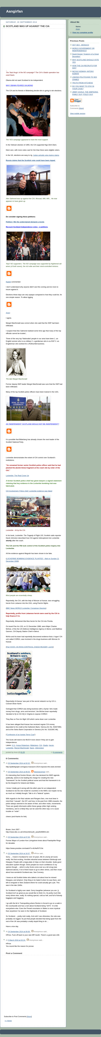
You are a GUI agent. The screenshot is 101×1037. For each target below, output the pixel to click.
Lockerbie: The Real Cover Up (17, 476)
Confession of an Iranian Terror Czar (21, 735)
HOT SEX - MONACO (80, 45)
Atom (29, 1017)
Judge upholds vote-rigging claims (46, 155)
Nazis (32, 748)
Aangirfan (14, 11)
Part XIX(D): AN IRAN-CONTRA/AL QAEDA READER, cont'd (29, 647)
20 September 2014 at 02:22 (19, 763)
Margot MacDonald (21, 748)
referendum (39, 748)
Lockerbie (9, 748)
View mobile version (77, 114)
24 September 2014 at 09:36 (19, 932)
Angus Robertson (22, 745)
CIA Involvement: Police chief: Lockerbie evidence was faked (29, 491)
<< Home (8, 1021)
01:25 (22, 752)
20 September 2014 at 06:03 (19, 772)
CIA (40, 745)
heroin (51, 745)
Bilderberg (34, 745)
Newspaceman (39, 772)
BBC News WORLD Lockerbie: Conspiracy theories (26, 608)
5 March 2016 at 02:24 (17, 940)
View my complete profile (82, 33)
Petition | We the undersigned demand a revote (25, 222)
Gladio (45, 745)
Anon (8, 313)
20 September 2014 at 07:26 (19, 837)
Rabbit (8, 282)
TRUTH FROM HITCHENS (82, 83)
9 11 (13, 745)
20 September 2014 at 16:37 (19, 853)
